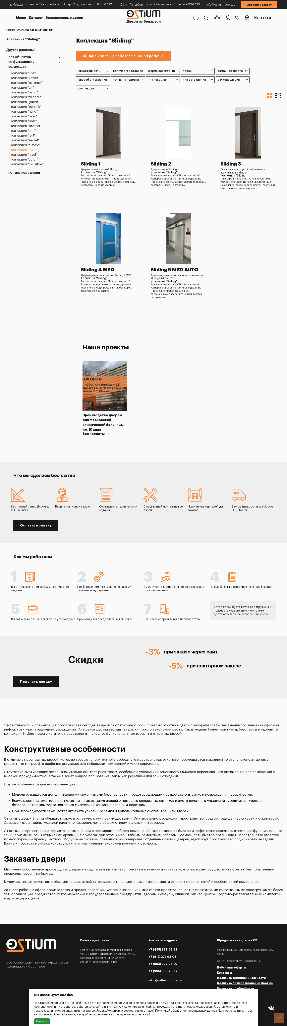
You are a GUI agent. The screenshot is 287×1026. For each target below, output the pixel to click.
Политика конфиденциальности (241, 977)
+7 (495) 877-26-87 (163, 949)
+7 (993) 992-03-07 (163, 964)
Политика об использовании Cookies (245, 983)
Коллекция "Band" (24, 92)
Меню (21, 17)
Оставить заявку (259, 4)
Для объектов (19, 57)
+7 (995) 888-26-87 (163, 971)
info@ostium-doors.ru (220, 4)
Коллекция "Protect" (25, 126)
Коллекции (17, 66)
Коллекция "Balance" (26, 82)
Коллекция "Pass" (23, 116)
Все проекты (96, 434)
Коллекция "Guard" (24, 102)
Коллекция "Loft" (22, 135)
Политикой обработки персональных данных (186, 1010)
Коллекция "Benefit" (25, 106)
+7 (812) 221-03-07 (162, 956)
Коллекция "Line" (23, 73)
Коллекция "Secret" (24, 140)
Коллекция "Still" (23, 130)
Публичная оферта (231, 967)
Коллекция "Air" (22, 87)
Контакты (262, 17)
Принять (41, 1021)
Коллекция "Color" (24, 159)
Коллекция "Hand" (24, 111)
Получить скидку (36, 681)
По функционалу (21, 61)
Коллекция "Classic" (25, 145)
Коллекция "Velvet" (24, 78)
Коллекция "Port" (23, 121)
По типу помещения (24, 172)
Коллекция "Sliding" (25, 150)
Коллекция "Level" (23, 154)
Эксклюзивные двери (64, 17)
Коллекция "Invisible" (26, 164)
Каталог (36, 17)
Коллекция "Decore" (25, 97)
